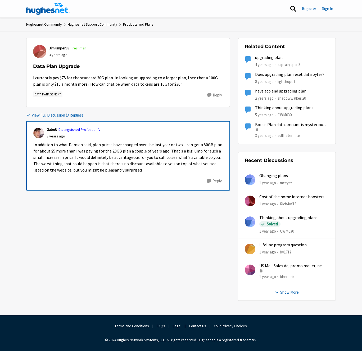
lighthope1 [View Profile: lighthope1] (286, 81)
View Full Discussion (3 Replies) (54, 115)
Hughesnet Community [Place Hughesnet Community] (44, 24)
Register (309, 8)
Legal (177, 326)
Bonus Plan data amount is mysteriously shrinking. (291, 125)
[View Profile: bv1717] (250, 249)
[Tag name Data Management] (47, 94)
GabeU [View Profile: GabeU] (52, 129)
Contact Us (197, 326)
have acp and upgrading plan (280, 91)
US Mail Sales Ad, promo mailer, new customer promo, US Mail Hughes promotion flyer (292, 266)
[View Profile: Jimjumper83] (39, 51)
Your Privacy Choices (231, 326)
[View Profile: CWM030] (250, 221)
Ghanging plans (273, 175)
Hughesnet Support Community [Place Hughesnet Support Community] (92, 24)
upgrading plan (269, 57)
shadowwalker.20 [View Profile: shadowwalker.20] (292, 98)
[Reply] (214, 95)
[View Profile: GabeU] (38, 133)
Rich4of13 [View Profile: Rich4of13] (288, 203)
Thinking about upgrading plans (284, 107)
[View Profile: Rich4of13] (250, 201)
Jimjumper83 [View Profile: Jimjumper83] (59, 48)
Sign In (327, 8)
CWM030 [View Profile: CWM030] (285, 114)
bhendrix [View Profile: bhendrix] (287, 276)
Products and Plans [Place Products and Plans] (138, 24)
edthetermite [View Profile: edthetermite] (289, 135)
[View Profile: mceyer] (250, 179)
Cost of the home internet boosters (291, 197)
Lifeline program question (283, 245)
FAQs (161, 326)
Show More (287, 292)
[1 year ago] (267, 183)
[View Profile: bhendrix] (250, 270)
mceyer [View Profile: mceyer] (286, 182)
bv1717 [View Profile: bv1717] (285, 252)
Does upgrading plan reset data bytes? (289, 74)
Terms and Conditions (132, 326)
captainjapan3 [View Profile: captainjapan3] (289, 64)
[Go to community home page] (48, 9)
